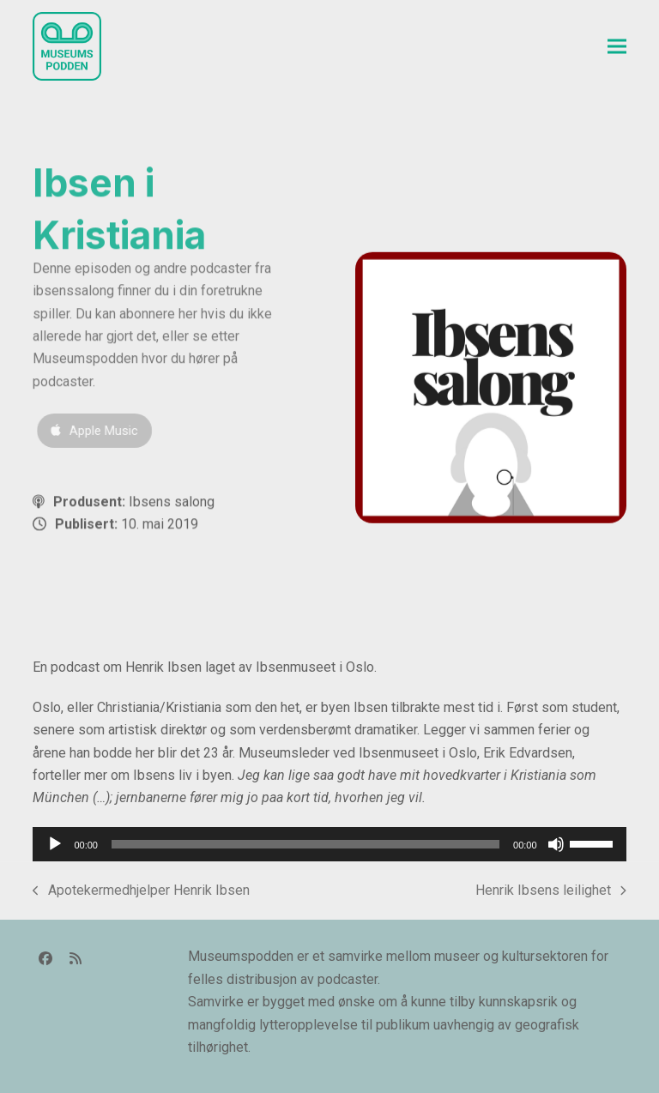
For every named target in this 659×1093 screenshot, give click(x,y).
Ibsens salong (172, 503)
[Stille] (556, 844)
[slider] (305, 844)
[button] (617, 46)
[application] (329, 844)
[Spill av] (54, 844)
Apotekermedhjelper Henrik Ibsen (141, 892)
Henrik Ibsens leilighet (550, 892)
